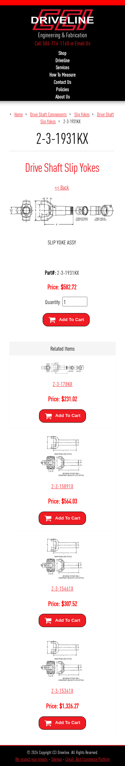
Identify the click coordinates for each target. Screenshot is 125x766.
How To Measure (62, 74)
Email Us (82, 43)
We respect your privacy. (31, 759)
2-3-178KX (62, 383)
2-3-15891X (62, 486)
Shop (62, 53)
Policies (62, 89)
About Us (62, 96)
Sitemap (56, 759)
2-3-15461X (62, 588)
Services (62, 67)
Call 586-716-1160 (52, 43)
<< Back (62, 187)
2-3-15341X (62, 690)
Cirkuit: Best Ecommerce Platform (87, 759)
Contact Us (62, 82)
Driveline (62, 60)
